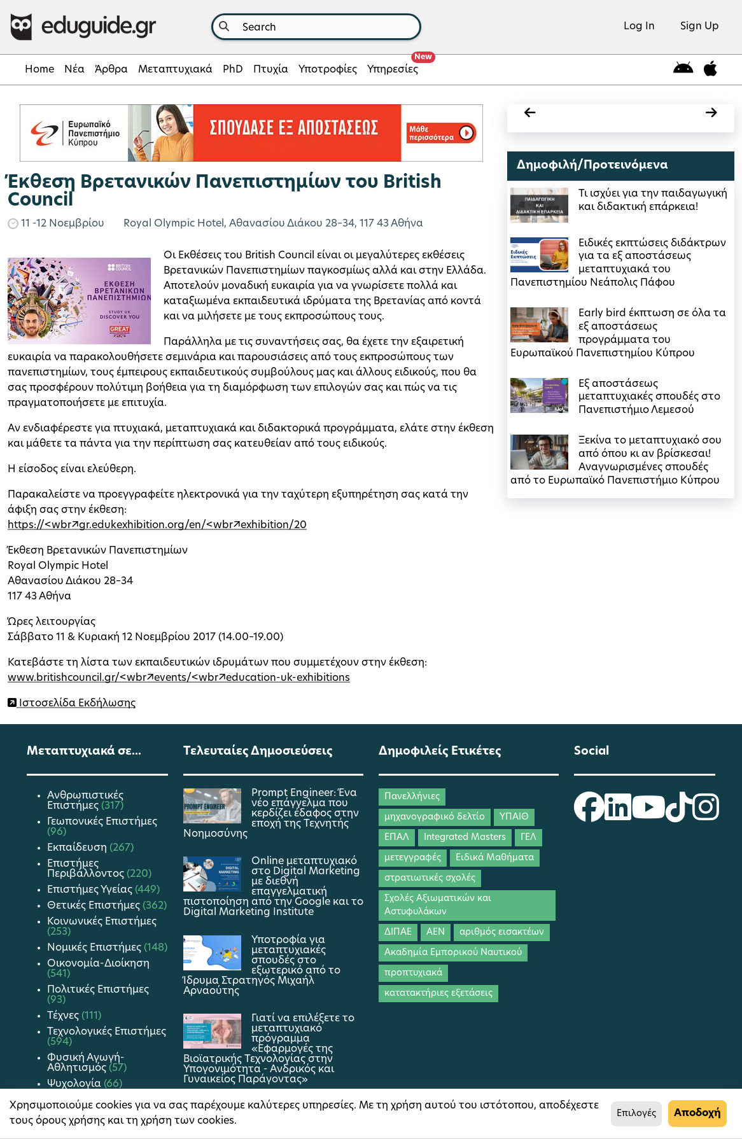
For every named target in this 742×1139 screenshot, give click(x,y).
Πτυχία (270, 70)
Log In (639, 27)
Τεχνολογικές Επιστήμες (106, 1032)
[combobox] (316, 26)
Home (39, 70)
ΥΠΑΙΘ (514, 817)
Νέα (74, 70)
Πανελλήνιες (412, 797)
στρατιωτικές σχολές (429, 878)
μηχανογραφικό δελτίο (434, 817)
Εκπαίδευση (78, 848)
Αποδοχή (697, 1113)
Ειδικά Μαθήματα (495, 858)
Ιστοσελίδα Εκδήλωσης (76, 704)
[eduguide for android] (683, 70)
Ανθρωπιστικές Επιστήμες (85, 801)
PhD (233, 70)
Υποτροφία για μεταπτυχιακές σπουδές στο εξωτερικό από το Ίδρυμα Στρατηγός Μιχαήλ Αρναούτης (261, 965)
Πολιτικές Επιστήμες (98, 990)
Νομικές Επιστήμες (95, 948)
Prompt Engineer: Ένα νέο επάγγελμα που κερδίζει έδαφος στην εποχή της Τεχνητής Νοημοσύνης (271, 813)
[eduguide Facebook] (589, 816)
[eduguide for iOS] (710, 70)
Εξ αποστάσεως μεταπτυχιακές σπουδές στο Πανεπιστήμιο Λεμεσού (649, 397)
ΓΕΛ (528, 837)
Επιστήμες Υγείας (91, 890)
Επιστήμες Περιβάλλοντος (87, 869)
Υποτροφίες (327, 70)
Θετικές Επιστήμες (95, 906)
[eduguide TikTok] (679, 816)
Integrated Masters (465, 837)
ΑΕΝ (435, 932)
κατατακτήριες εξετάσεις (438, 993)
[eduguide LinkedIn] (618, 816)
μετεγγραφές (412, 858)
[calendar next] (672, 114)
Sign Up (699, 27)
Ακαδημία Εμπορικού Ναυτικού (453, 953)
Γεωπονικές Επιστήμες (102, 822)
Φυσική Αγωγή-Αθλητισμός (86, 1063)
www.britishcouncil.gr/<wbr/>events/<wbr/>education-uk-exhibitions (179, 678)
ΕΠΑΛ (396, 837)
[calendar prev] (569, 114)
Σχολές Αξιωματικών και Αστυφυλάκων (437, 905)
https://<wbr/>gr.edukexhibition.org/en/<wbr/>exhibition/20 (157, 526)
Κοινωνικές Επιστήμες (102, 922)
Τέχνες (64, 1016)
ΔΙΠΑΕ (398, 932)
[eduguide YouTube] (648, 816)
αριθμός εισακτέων (501, 932)
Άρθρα (111, 70)
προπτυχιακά (413, 973)
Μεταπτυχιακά (175, 70)
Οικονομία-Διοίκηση (98, 964)
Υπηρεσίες (395, 66)
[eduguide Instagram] (705, 816)
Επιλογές (636, 1114)
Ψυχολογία (75, 1084)
